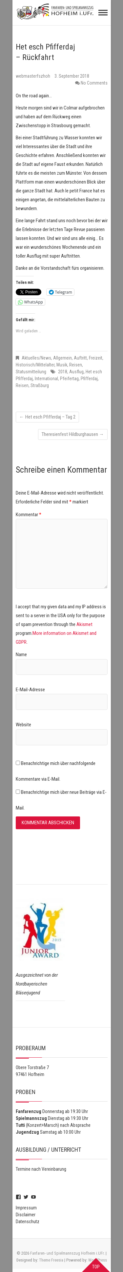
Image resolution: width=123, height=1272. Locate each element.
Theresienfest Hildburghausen (73, 434)
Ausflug (76, 371)
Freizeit (95, 358)
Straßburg (40, 385)
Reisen (75, 364)
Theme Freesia (51, 1260)
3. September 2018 (71, 76)
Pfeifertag (69, 378)
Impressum (26, 1207)
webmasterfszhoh (33, 76)
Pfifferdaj (89, 378)
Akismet (84, 624)
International (46, 378)
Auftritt (80, 358)
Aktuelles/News (36, 358)
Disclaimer (25, 1214)
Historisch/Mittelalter (35, 364)
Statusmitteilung (31, 371)
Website (23, 725)
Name (21, 654)
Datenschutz (27, 1221)
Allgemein (62, 358)
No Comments (94, 83)
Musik (61, 364)
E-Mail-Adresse (30, 690)
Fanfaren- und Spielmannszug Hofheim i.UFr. (67, 1253)
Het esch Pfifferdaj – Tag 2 (47, 417)
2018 (62, 371)
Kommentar (28, 515)
